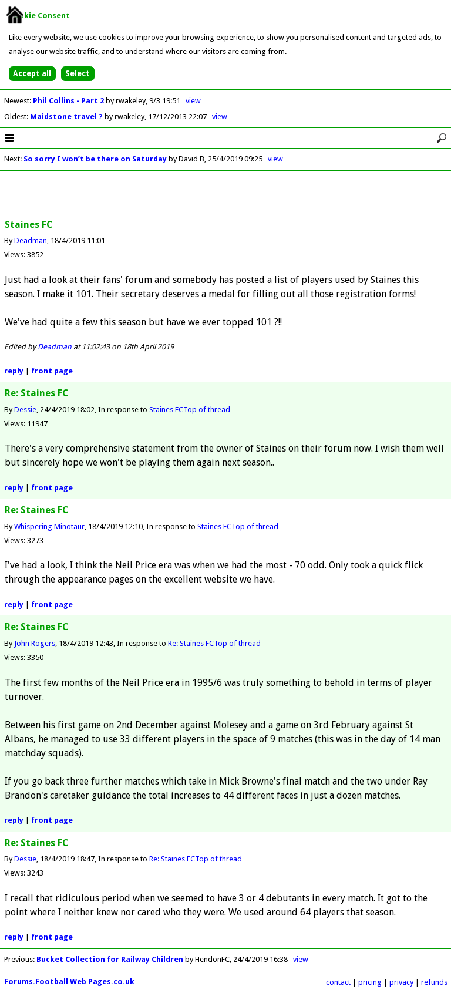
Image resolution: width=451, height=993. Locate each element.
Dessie (25, 409)
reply (13, 370)
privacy (401, 982)
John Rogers (34, 643)
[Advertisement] (225, 195)
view (193, 100)
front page (52, 370)
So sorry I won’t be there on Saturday (96, 158)
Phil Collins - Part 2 (69, 100)
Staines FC (166, 409)
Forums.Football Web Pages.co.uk (69, 981)
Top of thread (206, 409)
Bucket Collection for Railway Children (109, 959)
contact (338, 982)
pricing (370, 982)
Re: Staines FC (191, 643)
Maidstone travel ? (67, 116)
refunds (434, 982)
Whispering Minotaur (49, 526)
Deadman (30, 240)
